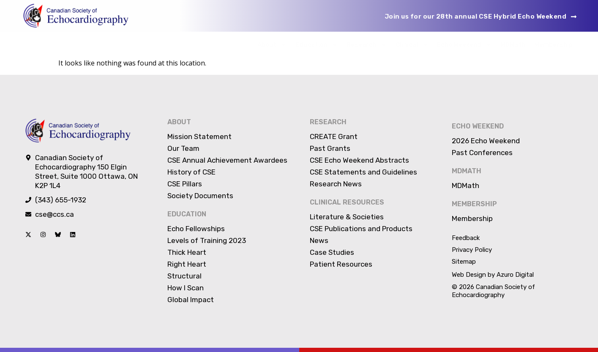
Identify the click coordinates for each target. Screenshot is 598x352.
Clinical (412, 44)
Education (316, 44)
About (272, 44)
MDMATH (466, 171)
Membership (553, 45)
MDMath (513, 45)
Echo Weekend (464, 44)
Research (367, 44)
